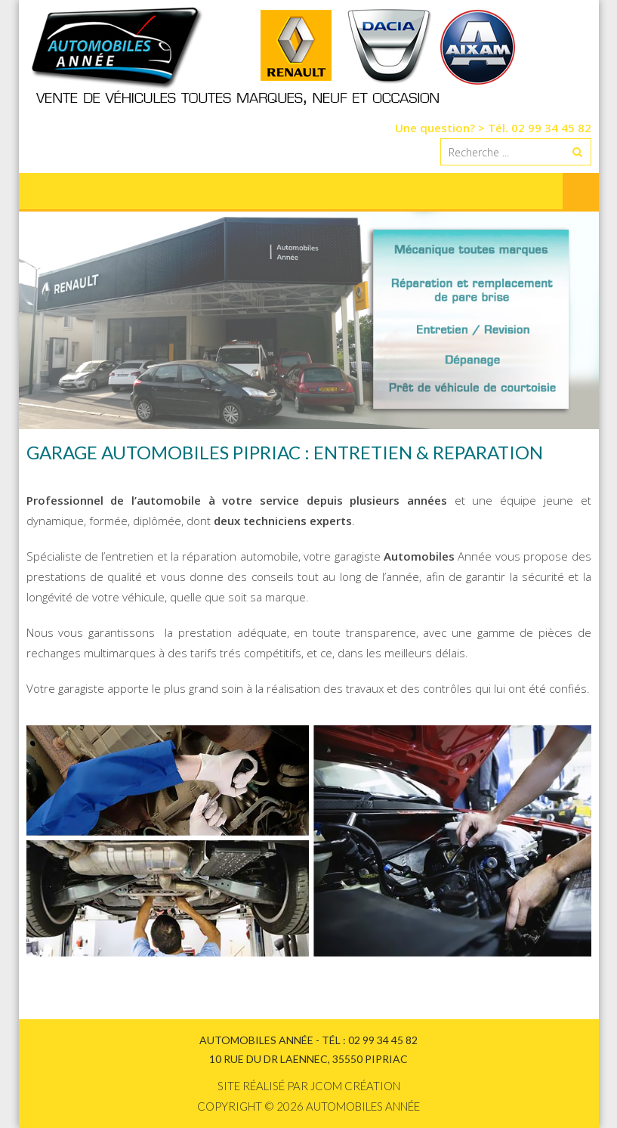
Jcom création (355, 1085)
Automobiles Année (363, 1106)
